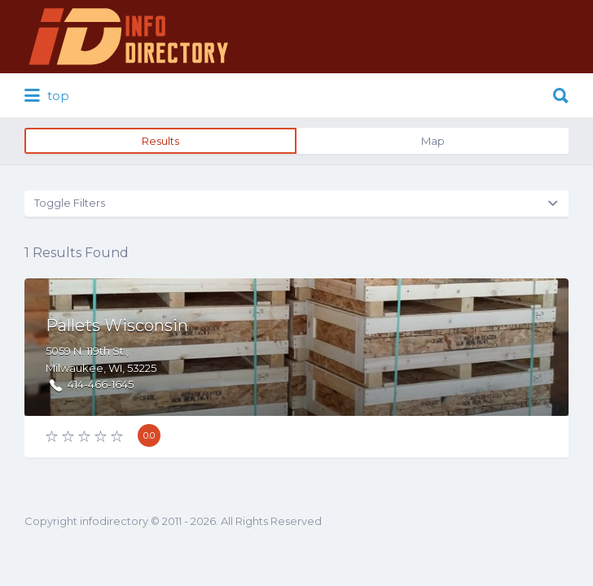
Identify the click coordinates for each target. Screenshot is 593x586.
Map (433, 140)
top (46, 96)
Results (160, 140)
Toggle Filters (69, 202)
